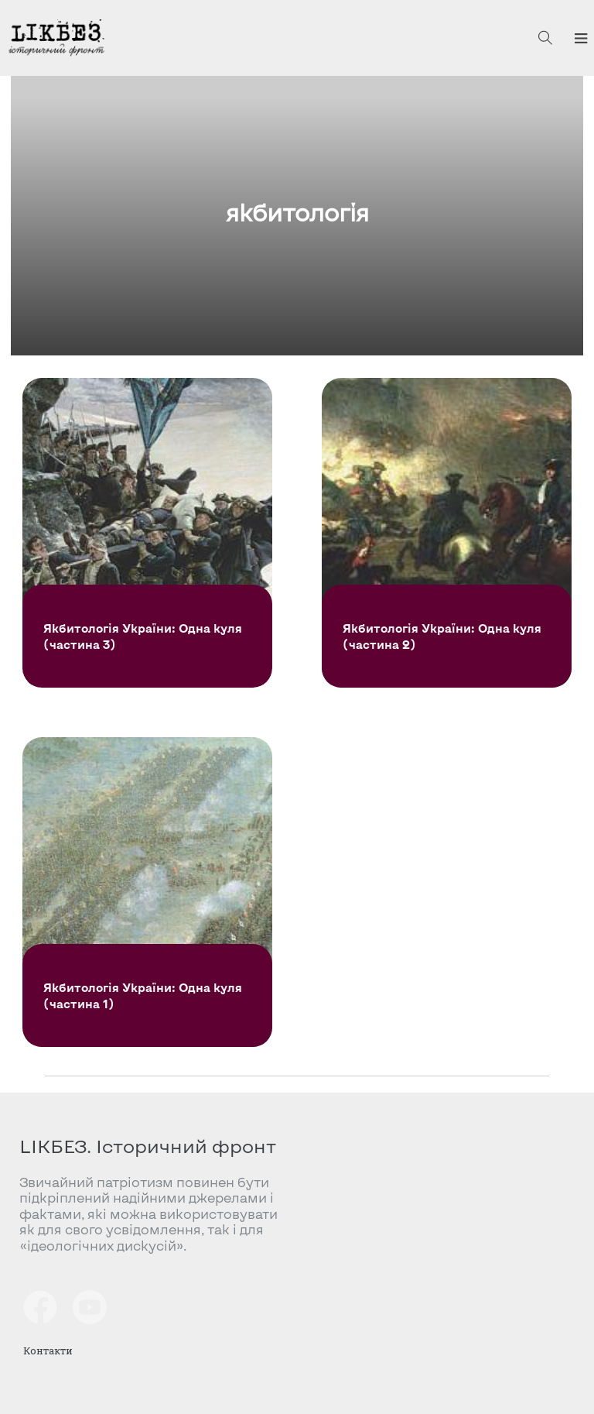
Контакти (48, 1350)
